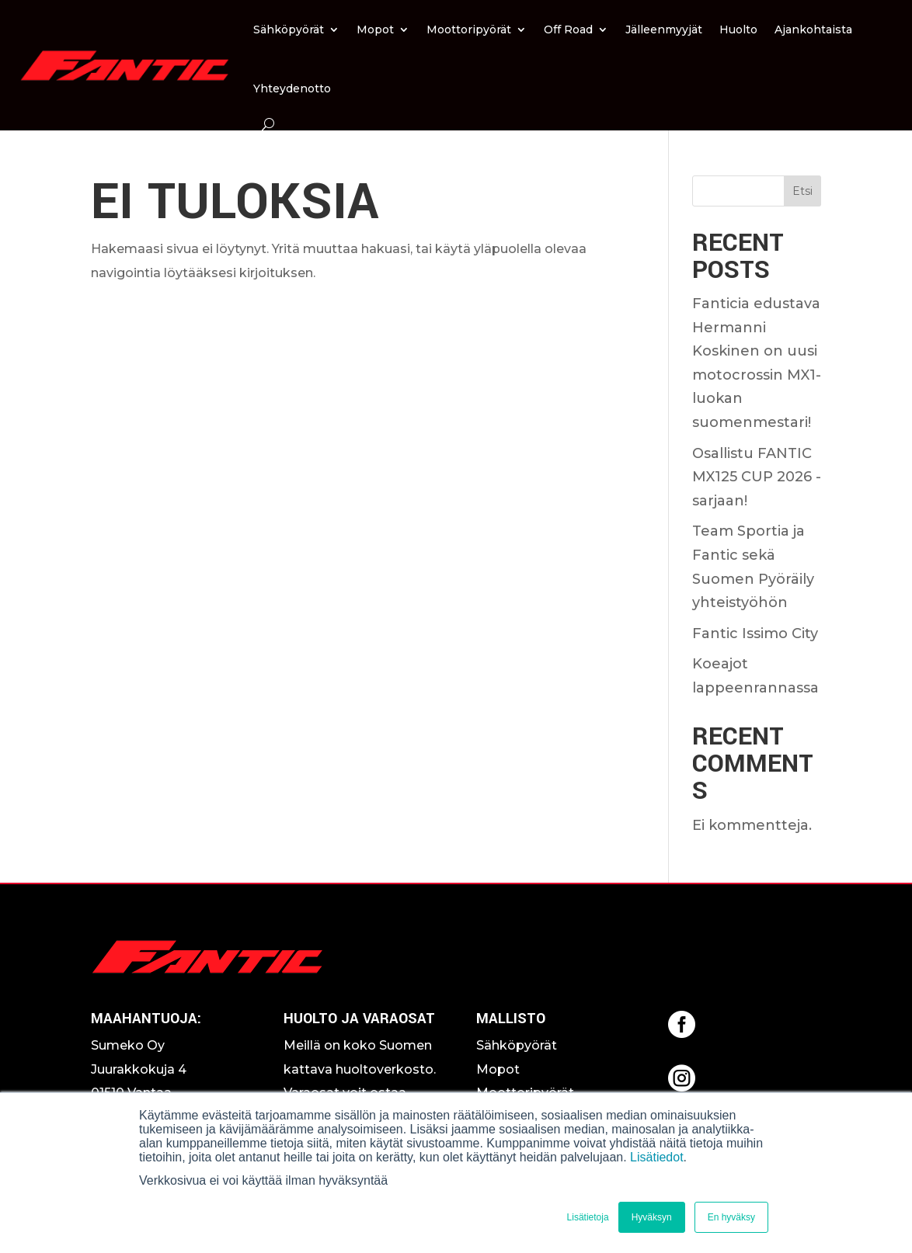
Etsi (802, 191)
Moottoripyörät (468, 29)
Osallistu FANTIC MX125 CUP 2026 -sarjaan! (756, 477)
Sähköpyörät (288, 29)
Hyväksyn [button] (652, 1217)
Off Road (568, 29)
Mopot (375, 29)
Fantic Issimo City (755, 633)
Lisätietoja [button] (588, 1217)
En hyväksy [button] (731, 1217)
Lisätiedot (657, 1157)
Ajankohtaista (813, 29)
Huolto (738, 29)
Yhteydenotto (292, 88)
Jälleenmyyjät (663, 29)
